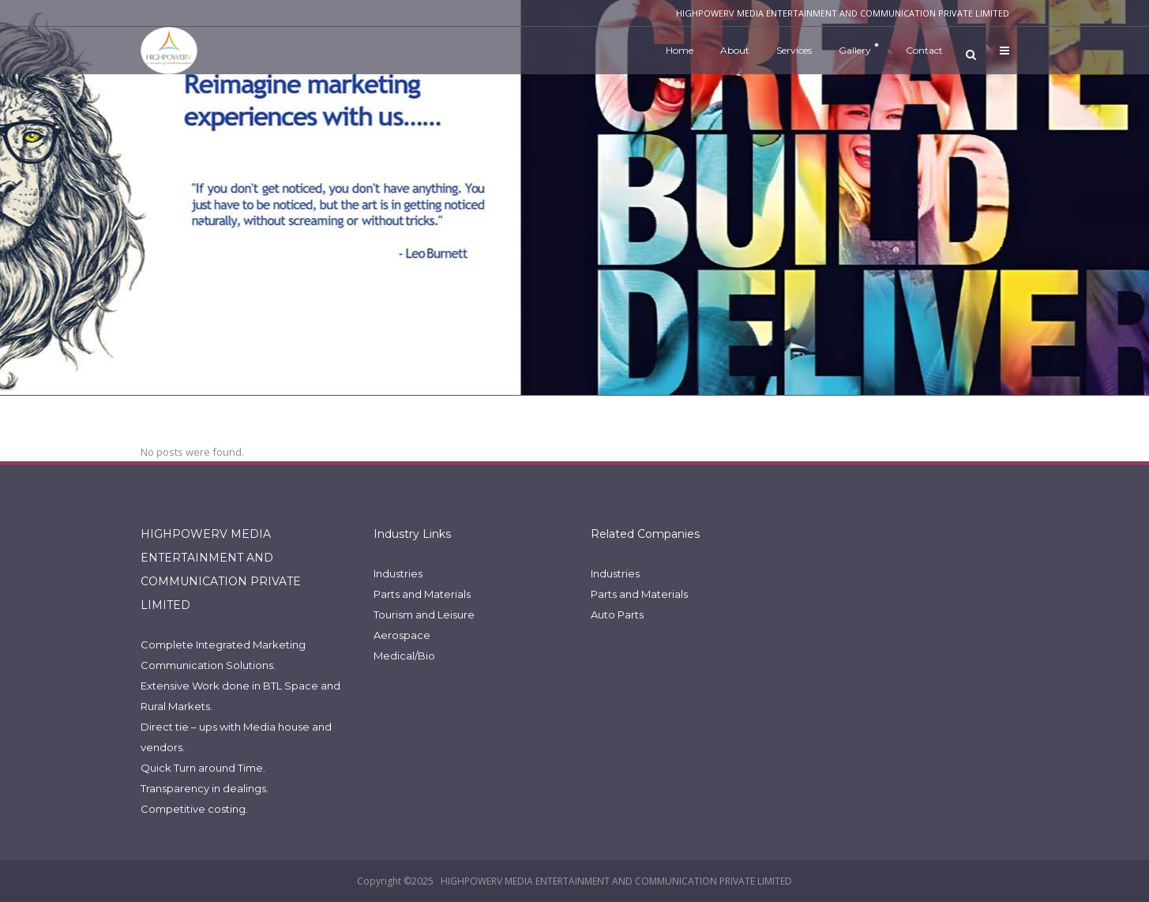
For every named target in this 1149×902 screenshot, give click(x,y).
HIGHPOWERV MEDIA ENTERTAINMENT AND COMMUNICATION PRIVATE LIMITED (616, 881)
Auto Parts (617, 614)
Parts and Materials (422, 594)
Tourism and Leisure (424, 614)
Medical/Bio (404, 655)
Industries (398, 573)
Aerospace (402, 635)
